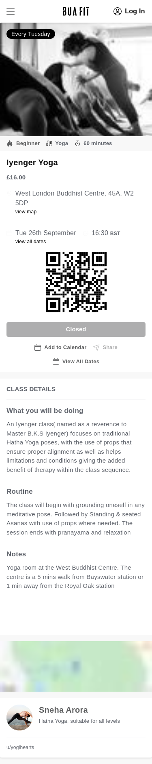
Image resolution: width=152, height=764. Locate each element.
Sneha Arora (63, 709)
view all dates (30, 241)
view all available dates (47, 620)
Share (105, 347)
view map (26, 212)
